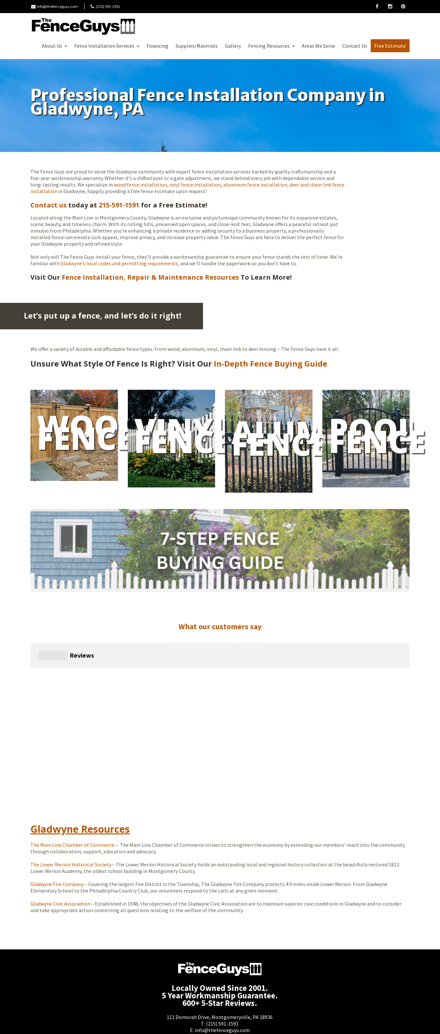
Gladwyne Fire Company (57, 824)
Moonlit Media (265, 1023)
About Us (55, 45)
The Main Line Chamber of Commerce (72, 784)
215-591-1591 (119, 205)
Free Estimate (390, 45)
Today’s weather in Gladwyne (272, 858)
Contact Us (354, 45)
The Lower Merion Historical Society (70, 804)
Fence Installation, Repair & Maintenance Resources (149, 277)
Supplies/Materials (197, 45)
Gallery (233, 45)
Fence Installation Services (107, 45)
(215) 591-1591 (222, 963)
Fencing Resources (272, 45)
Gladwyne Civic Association (60, 843)
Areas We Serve (318, 45)
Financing (157, 45)
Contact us (48, 205)
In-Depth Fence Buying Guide (270, 363)
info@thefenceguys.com (57, 6)
